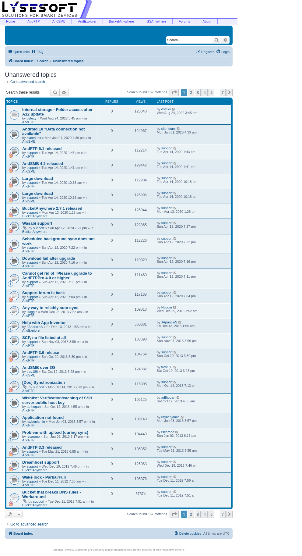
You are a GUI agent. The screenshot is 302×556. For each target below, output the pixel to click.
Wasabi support (37, 223)
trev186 (32, 371)
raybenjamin (36, 421)
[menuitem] (37, 51)
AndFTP (33, 21)
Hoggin (32, 312)
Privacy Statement (76, 549)
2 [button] (191, 92)
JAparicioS (35, 327)
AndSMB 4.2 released (42, 163)
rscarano (33, 436)
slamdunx (34, 138)
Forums (184, 21)
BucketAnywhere (121, 21)
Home (10, 21)
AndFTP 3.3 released (42, 447)
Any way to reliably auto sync (50, 307)
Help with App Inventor (44, 322)
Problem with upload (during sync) (55, 432)
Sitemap (58, 549)
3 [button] (198, 92)
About (206, 21)
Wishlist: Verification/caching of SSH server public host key (57, 400)
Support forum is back (43, 292)
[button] (174, 92)
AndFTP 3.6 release (40, 352)
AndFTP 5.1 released (42, 148)
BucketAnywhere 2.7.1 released (52, 208)
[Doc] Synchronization (43, 382)
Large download (37, 178)
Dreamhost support (40, 462)
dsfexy (32, 118)
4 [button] (204, 92)
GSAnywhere (156, 21)
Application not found (43, 417)
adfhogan (34, 406)
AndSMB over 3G (38, 367)
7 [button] (223, 92)
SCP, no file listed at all (44, 337)
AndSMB (58, 21)
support (32, 153)
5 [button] (211, 92)
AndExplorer (87, 21)
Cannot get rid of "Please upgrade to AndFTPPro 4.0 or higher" (57, 275)
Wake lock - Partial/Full (44, 477)
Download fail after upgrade (48, 258)
